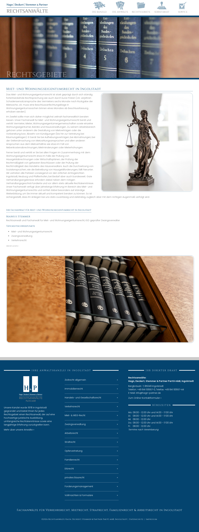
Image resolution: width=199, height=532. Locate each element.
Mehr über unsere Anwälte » (19, 429)
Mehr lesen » (12, 246)
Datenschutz (136, 519)
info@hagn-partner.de (148, 392)
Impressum (151, 519)
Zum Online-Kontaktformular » (144, 397)
